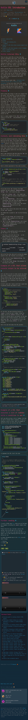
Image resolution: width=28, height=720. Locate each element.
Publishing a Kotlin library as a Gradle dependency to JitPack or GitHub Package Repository (13, 621)
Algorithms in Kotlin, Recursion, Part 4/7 (13, 647)
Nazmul (5, 12)
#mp (6, 548)
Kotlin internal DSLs (7, 39)
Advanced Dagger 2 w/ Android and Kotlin (13, 641)
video (19, 537)
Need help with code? (6, 683)
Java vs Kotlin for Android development (12, 633)
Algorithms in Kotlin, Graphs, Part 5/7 (12, 646)
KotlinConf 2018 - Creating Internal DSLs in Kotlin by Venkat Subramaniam (13, 82)
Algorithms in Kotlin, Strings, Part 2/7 (13, 652)
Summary (6, 43)
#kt (2, 548)
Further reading (6, 51)
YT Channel (13, 664)
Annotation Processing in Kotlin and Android (14, 629)
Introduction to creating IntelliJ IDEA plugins (14, 624)
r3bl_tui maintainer (19, 12)
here (13, 523)
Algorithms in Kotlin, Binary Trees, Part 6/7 (14, 644)
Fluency (4, 40)
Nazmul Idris (9, 10)
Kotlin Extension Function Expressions (12, 640)
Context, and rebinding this (9, 42)
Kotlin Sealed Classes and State (11, 638)
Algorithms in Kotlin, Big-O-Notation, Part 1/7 (14, 653)
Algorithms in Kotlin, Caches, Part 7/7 (12, 643)
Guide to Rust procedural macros (11, 658)
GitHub (18, 406)
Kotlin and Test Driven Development (11, 637)
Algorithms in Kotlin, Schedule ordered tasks (14, 635)
